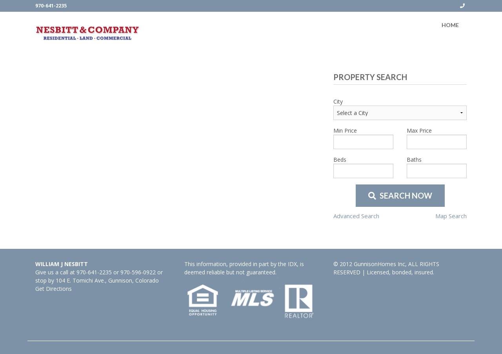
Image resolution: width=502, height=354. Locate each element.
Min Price (345, 130)
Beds (339, 159)
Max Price (419, 130)
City (338, 101)
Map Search (451, 216)
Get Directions (53, 288)
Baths (414, 159)
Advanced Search (356, 216)
